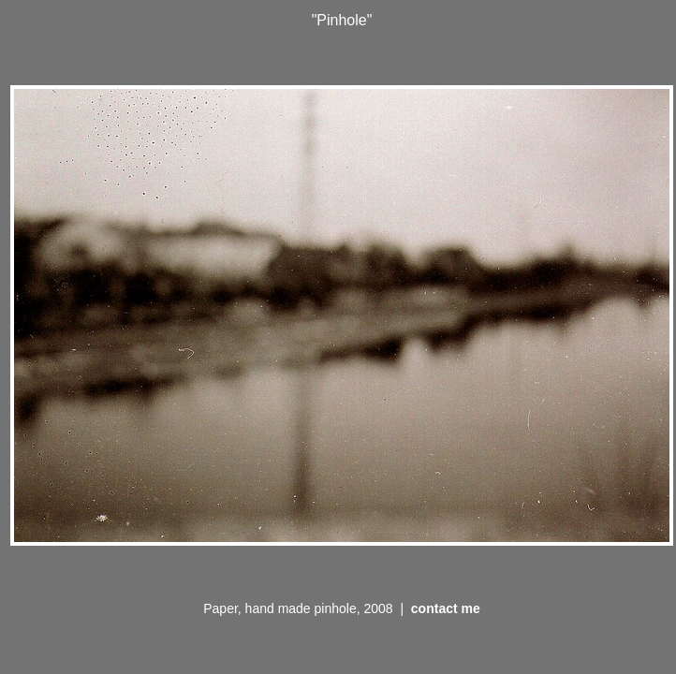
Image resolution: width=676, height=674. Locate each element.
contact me (445, 608)
